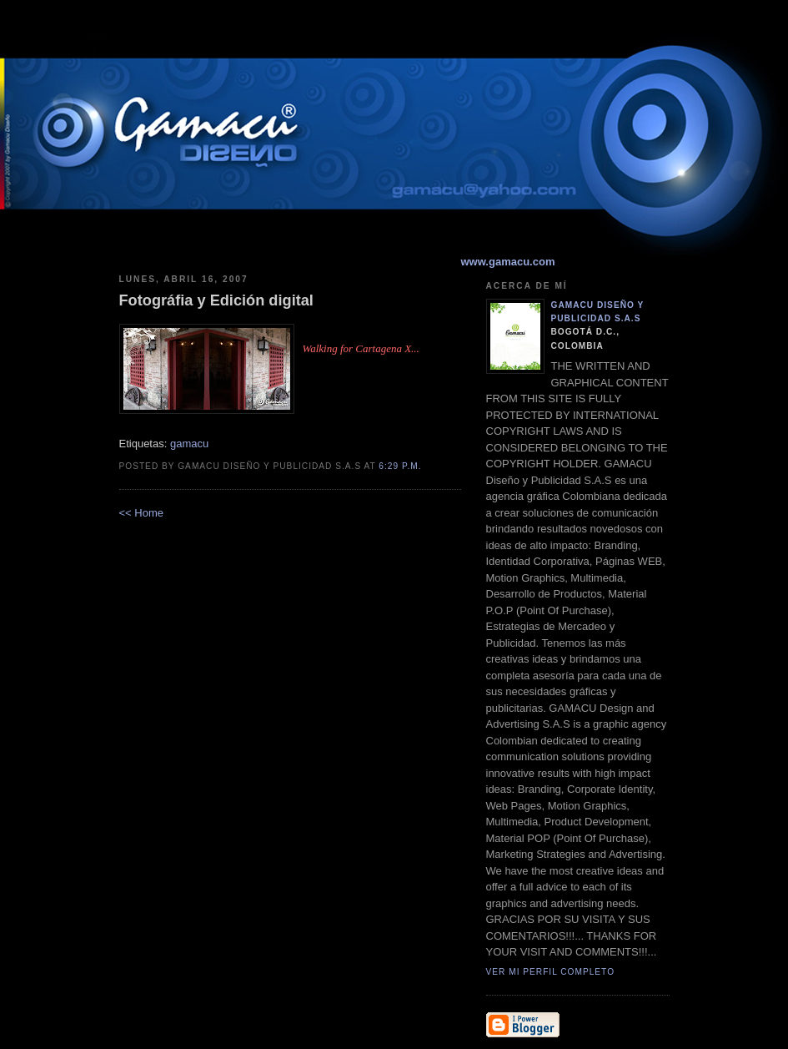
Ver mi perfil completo (550, 971)
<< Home (141, 513)
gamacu (189, 443)
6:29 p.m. (400, 466)
